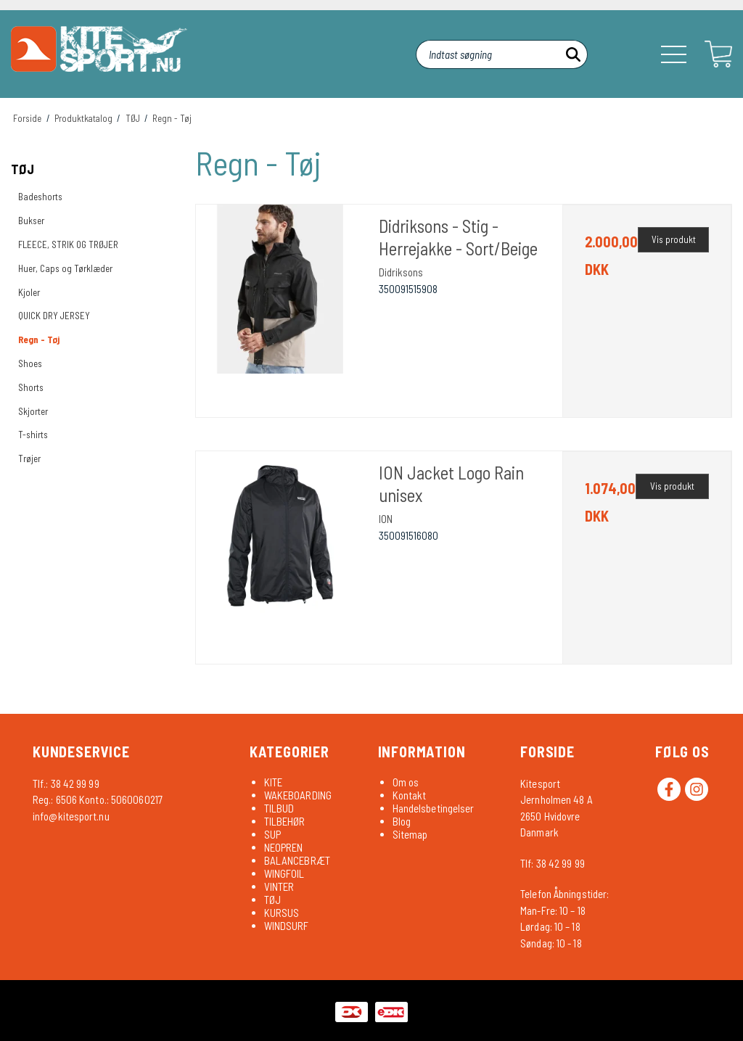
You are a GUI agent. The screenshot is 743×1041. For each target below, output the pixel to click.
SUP (272, 834)
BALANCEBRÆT (297, 860)
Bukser (31, 220)
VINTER (279, 886)
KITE (273, 782)
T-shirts (33, 434)
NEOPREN (283, 847)
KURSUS (282, 912)
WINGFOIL (284, 873)
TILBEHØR (284, 821)
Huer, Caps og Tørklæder (65, 268)
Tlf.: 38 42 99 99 (66, 783)
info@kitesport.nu (71, 816)
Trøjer (29, 458)
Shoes (30, 363)
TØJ (22, 169)
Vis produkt (674, 239)
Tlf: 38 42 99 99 (552, 863)
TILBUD (279, 808)
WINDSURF (286, 925)
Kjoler (29, 292)
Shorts (31, 387)
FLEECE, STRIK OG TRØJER (68, 244)
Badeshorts (40, 196)
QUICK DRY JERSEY (54, 315)
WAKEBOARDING (298, 795)
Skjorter (33, 411)
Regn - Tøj (38, 339)
